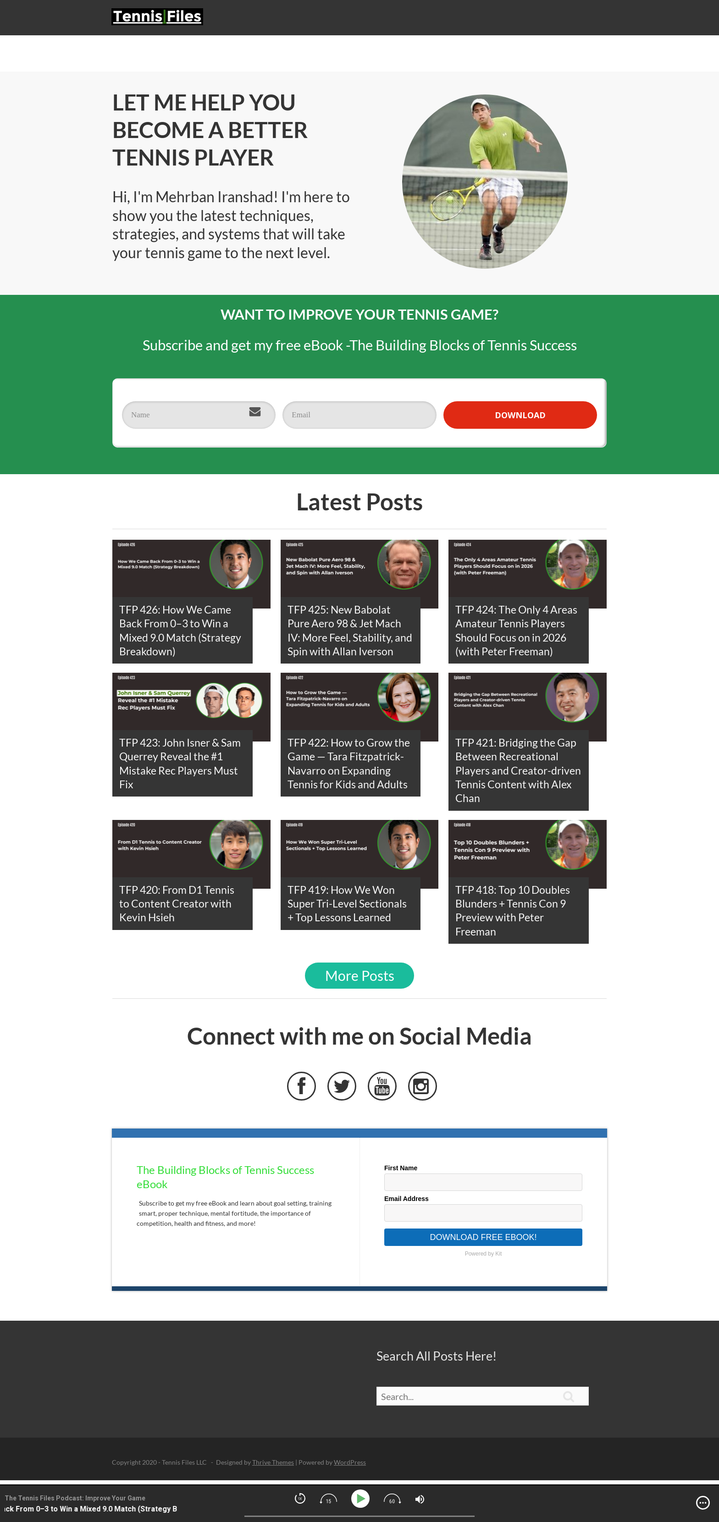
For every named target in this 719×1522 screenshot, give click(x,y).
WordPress (350, 1467)
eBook (490, 20)
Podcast (358, 20)
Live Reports (537, 20)
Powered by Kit (483, 1259)
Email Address (406, 1203)
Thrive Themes (273, 1467)
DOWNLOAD (520, 420)
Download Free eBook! (483, 1242)
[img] (703, 1503)
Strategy (401, 20)
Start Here (312, 20)
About (584, 20)
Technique (447, 20)
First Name (400, 1173)
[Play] (362, 1499)
